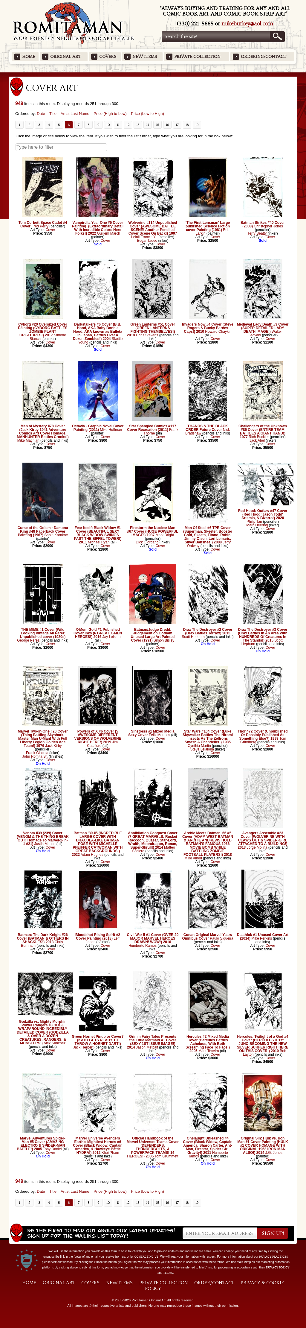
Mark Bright (165, 535)
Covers (107, 56)
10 (108, 125)
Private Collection (197, 56)
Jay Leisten (111, 637)
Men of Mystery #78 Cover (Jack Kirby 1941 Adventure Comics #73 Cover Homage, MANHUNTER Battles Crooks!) (42, 431)
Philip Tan (254, 521)
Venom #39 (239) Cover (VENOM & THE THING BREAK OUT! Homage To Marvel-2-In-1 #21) (43, 838)
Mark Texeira (208, 1051)
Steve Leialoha (202, 749)
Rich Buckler (259, 437)
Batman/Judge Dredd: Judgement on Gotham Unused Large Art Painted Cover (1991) (153, 634)
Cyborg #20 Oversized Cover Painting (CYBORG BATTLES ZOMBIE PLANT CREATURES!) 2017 (42, 329)
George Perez (28, 640)
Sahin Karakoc (56, 535)
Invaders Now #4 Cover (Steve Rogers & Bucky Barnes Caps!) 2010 (207, 328)
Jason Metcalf (147, 1047)
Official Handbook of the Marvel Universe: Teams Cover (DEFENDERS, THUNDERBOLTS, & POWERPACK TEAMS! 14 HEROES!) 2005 (153, 1147)
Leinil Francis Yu (144, 237)
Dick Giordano (147, 542)
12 (128, 125)
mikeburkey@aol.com (247, 24)
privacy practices (273, 1257)
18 (187, 125)
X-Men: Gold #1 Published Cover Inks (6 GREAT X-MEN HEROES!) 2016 (98, 633)
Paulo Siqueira (221, 938)
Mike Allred (193, 858)
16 (167, 125)
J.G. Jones (273, 1153)
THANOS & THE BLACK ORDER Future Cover (207, 428)
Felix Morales (159, 735)
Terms (168, 1273)
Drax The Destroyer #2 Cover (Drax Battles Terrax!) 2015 (207, 631)
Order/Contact (214, 1283)
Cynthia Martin (199, 746)
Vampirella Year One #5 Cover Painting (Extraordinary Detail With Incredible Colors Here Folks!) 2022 (97, 228)
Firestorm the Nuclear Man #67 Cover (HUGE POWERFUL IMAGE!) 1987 (152, 531)
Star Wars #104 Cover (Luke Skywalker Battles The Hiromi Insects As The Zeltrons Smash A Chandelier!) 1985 (208, 736)
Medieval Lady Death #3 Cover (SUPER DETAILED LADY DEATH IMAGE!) (263, 328)
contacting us (146, 1257)
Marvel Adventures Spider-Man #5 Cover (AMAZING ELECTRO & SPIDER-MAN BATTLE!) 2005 (41, 1143)
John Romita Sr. (35, 756)
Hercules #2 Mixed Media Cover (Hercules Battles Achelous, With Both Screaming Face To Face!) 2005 (208, 1043)
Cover (50, 230)
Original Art (65, 56)
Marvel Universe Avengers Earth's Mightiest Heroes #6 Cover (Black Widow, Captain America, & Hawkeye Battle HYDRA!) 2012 (97, 1145)
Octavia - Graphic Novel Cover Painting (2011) (98, 428)
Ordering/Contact (263, 56)
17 (177, 125)
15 (157, 125)
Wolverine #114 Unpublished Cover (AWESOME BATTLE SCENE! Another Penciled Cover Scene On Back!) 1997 (152, 228)
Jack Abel (257, 440)
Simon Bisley (164, 640)
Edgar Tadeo (147, 240)
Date (41, 113)
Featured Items (153, 74)
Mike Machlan (28, 440)
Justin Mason (45, 844)
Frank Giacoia (37, 753)
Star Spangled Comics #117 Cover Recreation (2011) (151, 428)
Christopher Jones (268, 226)
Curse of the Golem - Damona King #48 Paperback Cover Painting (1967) (43, 531)
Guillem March (108, 233)
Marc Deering (257, 525)
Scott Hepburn (193, 637)
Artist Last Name (75, 113)
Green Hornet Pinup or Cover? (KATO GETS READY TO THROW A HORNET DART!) (97, 1040)
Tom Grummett (166, 1156)
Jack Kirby (53, 746)
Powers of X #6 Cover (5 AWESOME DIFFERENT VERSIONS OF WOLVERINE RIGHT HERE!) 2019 (97, 736)
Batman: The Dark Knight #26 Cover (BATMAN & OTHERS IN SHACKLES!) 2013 (42, 938)
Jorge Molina (257, 847)
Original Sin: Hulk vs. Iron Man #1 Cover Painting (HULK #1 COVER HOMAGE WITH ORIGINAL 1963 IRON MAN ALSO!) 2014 (262, 1145)
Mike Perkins (261, 938)
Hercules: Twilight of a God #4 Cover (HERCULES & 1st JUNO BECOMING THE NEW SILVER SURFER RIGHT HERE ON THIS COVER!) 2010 (262, 1043)
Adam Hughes (92, 855)
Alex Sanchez (54, 1043)
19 (197, 125)
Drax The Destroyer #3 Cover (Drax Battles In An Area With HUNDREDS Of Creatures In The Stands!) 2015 (262, 634)
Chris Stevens (147, 335)
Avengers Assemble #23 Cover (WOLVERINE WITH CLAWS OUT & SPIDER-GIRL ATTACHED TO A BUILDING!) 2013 (262, 840)
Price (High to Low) (110, 113)
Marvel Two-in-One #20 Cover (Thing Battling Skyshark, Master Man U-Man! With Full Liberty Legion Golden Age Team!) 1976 (43, 738)
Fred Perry (39, 226)
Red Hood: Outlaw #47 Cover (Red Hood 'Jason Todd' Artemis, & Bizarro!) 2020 (262, 514)
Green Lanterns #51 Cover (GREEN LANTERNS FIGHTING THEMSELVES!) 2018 (151, 329)
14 (147, 125)
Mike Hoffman (111, 430)
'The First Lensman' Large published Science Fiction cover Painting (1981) (208, 226)
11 (118, 125)
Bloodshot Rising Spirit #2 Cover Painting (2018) (97, 936)
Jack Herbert (83, 1047)
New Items (144, 56)
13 (138, 125)
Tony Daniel (52, 1149)
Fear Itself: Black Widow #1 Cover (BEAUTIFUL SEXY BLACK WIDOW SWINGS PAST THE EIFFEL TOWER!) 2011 (98, 535)
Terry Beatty (257, 233)
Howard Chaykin (218, 331)
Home (28, 56)
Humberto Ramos (142, 945)
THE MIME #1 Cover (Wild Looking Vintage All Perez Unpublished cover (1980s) (43, 633)
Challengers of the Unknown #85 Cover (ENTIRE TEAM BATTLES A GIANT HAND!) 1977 (262, 431)
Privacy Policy (277, 1267)
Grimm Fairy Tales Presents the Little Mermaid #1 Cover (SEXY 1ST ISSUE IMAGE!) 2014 (151, 1041)
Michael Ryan (99, 542)
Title (52, 113)
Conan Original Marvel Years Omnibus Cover (207, 936)
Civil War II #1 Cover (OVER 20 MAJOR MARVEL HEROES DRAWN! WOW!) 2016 (153, 938)
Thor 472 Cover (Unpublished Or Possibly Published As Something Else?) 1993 (262, 735)
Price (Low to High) (147, 113)
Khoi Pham (110, 1153)
